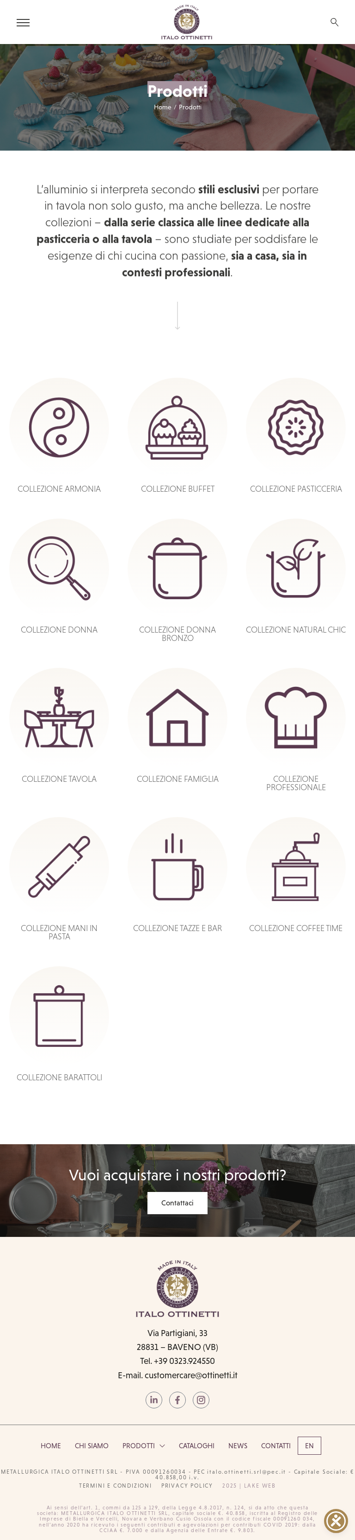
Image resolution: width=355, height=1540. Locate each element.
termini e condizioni (115, 1486)
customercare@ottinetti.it (191, 1375)
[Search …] (334, 22)
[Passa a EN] (309, 1445)
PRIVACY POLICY (187, 1486)
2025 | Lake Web (249, 1486)
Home (162, 107)
